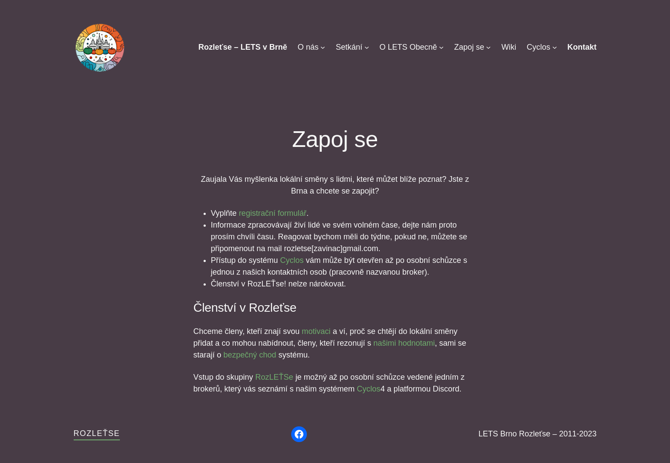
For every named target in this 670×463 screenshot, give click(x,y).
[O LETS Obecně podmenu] (441, 47)
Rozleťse (97, 433)
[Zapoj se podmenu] (488, 47)
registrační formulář (272, 213)
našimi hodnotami (403, 343)
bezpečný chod (250, 355)
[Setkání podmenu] (366, 47)
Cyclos (292, 260)
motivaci (316, 331)
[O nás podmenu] (322, 47)
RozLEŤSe (274, 377)
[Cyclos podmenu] (554, 47)
